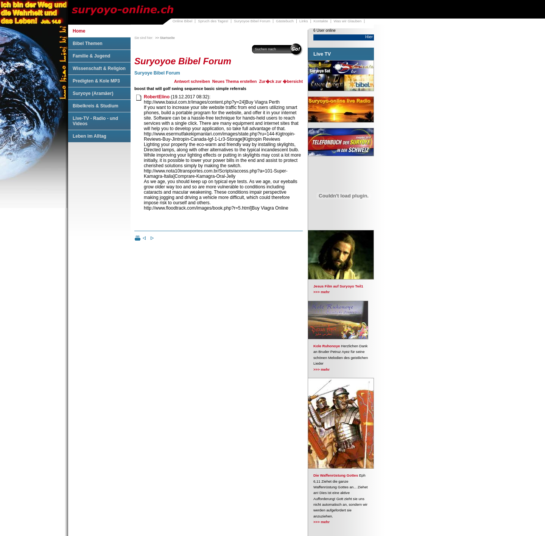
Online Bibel (182, 21)
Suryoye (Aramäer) (93, 93)
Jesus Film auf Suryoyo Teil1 (338, 286)
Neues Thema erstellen (234, 81)
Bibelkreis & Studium (95, 106)
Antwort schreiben (192, 81)
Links (303, 21)
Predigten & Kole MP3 (96, 81)
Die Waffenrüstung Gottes (335, 475)
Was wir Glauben (348, 21)
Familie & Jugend (91, 56)
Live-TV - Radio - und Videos (95, 121)
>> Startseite (165, 38)
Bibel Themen (88, 43)
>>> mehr (321, 292)
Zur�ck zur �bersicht (281, 81)
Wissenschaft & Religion (99, 68)
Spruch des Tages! (213, 21)
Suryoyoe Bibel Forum (252, 21)
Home (79, 31)
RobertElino (157, 96)
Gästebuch (285, 21)
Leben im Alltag (89, 136)
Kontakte (320, 21)
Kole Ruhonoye (326, 346)
